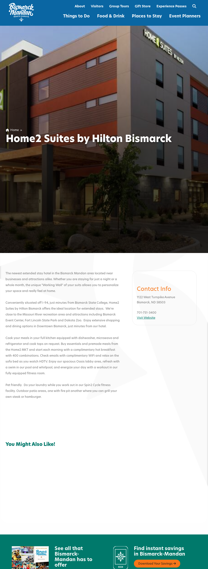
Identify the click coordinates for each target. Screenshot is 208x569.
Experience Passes (171, 6)
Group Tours (119, 6)
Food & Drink (111, 16)
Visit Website (146, 298)
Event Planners (185, 16)
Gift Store (143, 6)
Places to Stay (147, 16)
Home (12, 130)
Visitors (97, 6)
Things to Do (76, 16)
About (80, 6)
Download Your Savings (157, 544)
